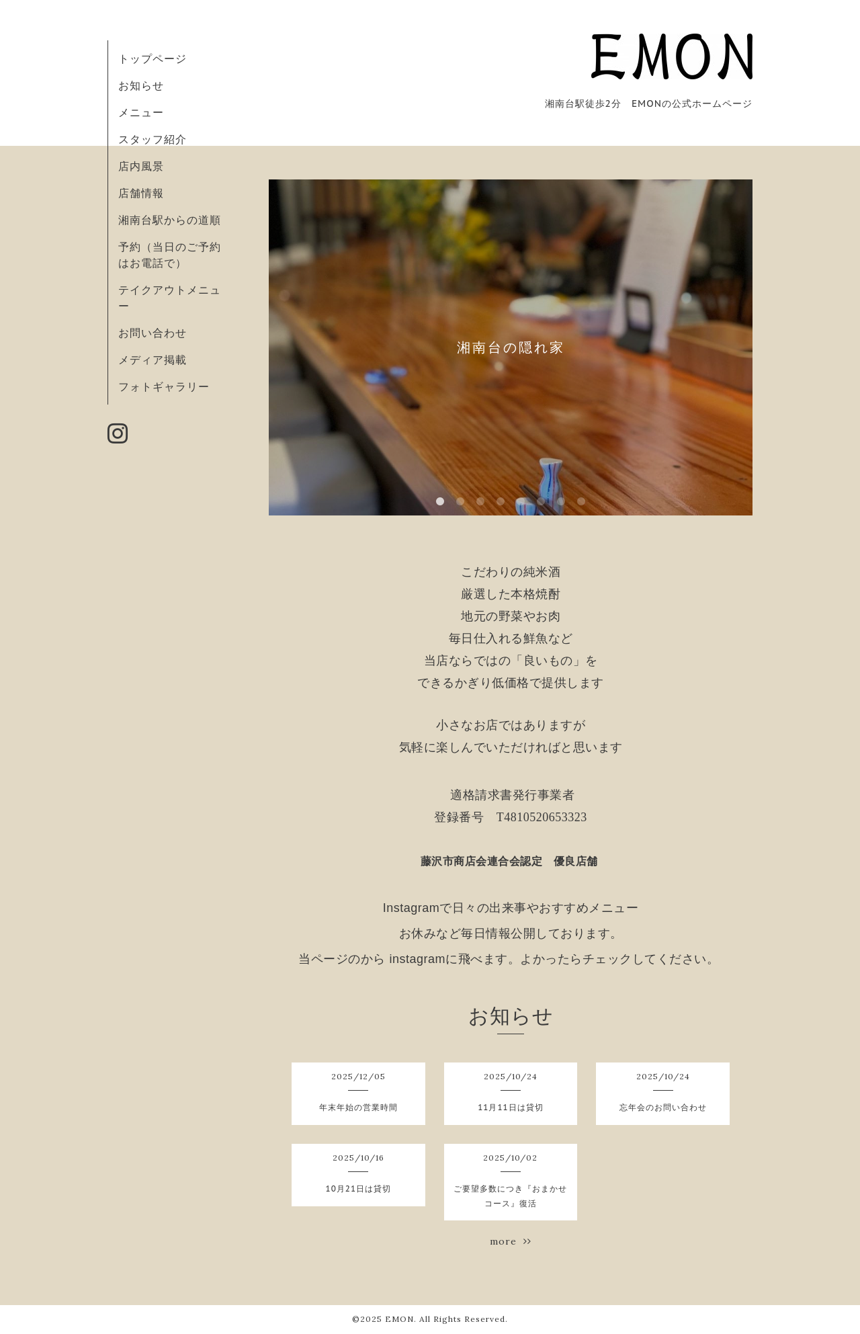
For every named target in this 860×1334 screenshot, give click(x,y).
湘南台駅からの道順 (169, 219)
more (510, 1241)
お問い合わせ (152, 332)
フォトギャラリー (164, 386)
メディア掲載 (152, 359)
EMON (399, 1319)
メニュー (141, 112)
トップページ (152, 58)
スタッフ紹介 (152, 139)
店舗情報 (141, 193)
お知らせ (141, 85)
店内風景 (141, 166)
